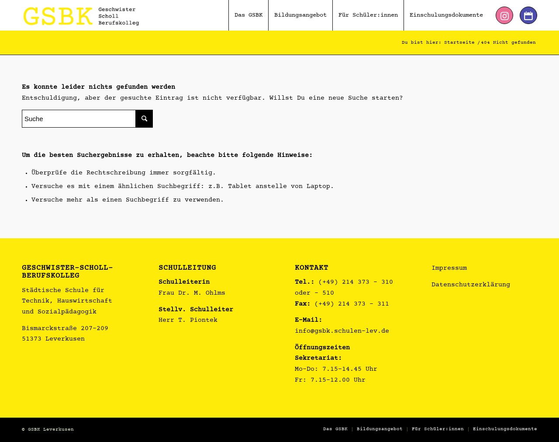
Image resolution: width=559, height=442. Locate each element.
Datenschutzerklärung (470, 285)
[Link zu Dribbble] (528, 15)
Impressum (449, 268)
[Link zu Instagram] (504, 15)
